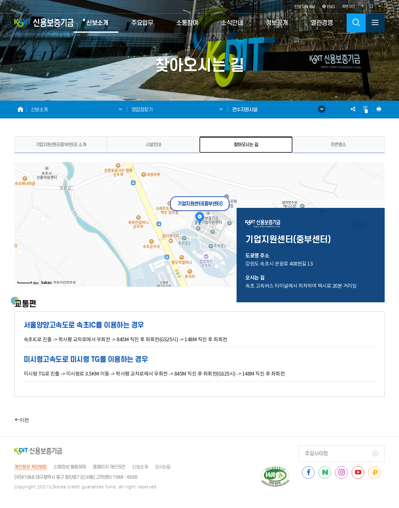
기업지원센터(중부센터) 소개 (61, 144)
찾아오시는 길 (246, 144)
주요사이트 (316, 453)
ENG (328, 6)
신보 (304, 6)
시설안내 (153, 144)
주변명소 (338, 144)
